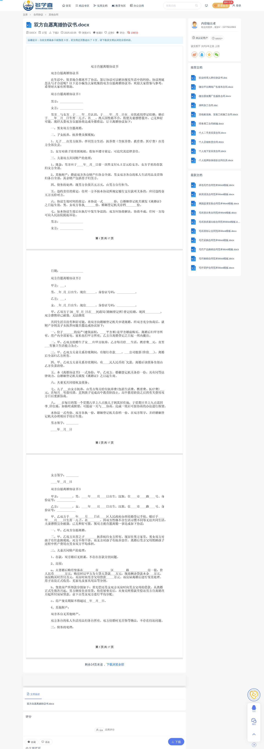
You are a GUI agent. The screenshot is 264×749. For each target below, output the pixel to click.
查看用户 (217, 38)
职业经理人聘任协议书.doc (213, 77)
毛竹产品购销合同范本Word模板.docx (219, 249)
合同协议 (38, 14)
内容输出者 (208, 23)
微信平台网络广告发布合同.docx (216, 87)
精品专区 (82, 5)
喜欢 (45, 741)
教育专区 (119, 5)
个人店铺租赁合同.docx (211, 142)
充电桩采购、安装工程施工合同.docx (218, 114)
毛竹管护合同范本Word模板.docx (216, 267)
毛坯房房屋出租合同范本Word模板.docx (219, 221)
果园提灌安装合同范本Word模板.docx (219, 203)
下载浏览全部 (115, 664)
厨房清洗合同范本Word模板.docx (216, 194)
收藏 (31, 742)
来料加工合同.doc (208, 105)
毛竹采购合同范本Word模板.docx (216, 240)
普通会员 (221, 5)
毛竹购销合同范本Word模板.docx (216, 258)
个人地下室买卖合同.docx (212, 151)
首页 (66, 5)
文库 (25, 14)
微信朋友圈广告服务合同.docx (215, 96)
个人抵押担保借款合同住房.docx (216, 160)
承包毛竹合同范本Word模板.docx (216, 185)
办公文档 (137, 5)
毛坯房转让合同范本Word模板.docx (217, 231)
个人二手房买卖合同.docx (212, 132)
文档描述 (33, 694)
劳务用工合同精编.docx (211, 123)
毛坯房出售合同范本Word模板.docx (217, 212)
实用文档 (100, 5)
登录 (236, 5)
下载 (176, 741)
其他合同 (53, 14)
